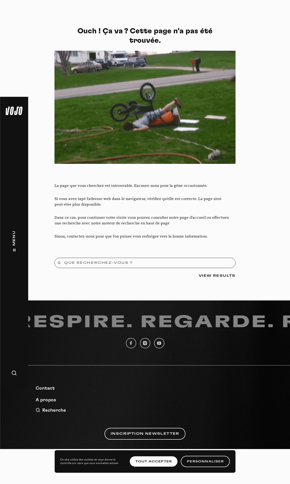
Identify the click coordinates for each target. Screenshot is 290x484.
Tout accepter (153, 461)
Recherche (51, 410)
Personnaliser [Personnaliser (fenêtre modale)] (205, 461)
